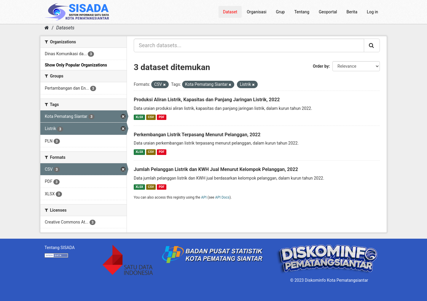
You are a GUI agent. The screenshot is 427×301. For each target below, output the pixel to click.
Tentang (301, 11)
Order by (321, 66)
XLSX (139, 117)
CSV (151, 117)
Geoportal (328, 11)
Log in (372, 11)
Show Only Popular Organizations (76, 65)
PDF (161, 117)
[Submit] (372, 45)
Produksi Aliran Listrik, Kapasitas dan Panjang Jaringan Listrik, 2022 (207, 99)
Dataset (230, 11)
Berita (352, 11)
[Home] (46, 28)
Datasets (65, 28)
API (204, 197)
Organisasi (256, 11)
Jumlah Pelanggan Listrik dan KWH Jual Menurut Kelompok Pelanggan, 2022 (216, 169)
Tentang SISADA (59, 247)
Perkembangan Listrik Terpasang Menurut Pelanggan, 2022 (197, 134)
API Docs (222, 197)
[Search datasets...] (249, 45)
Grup (280, 11)
